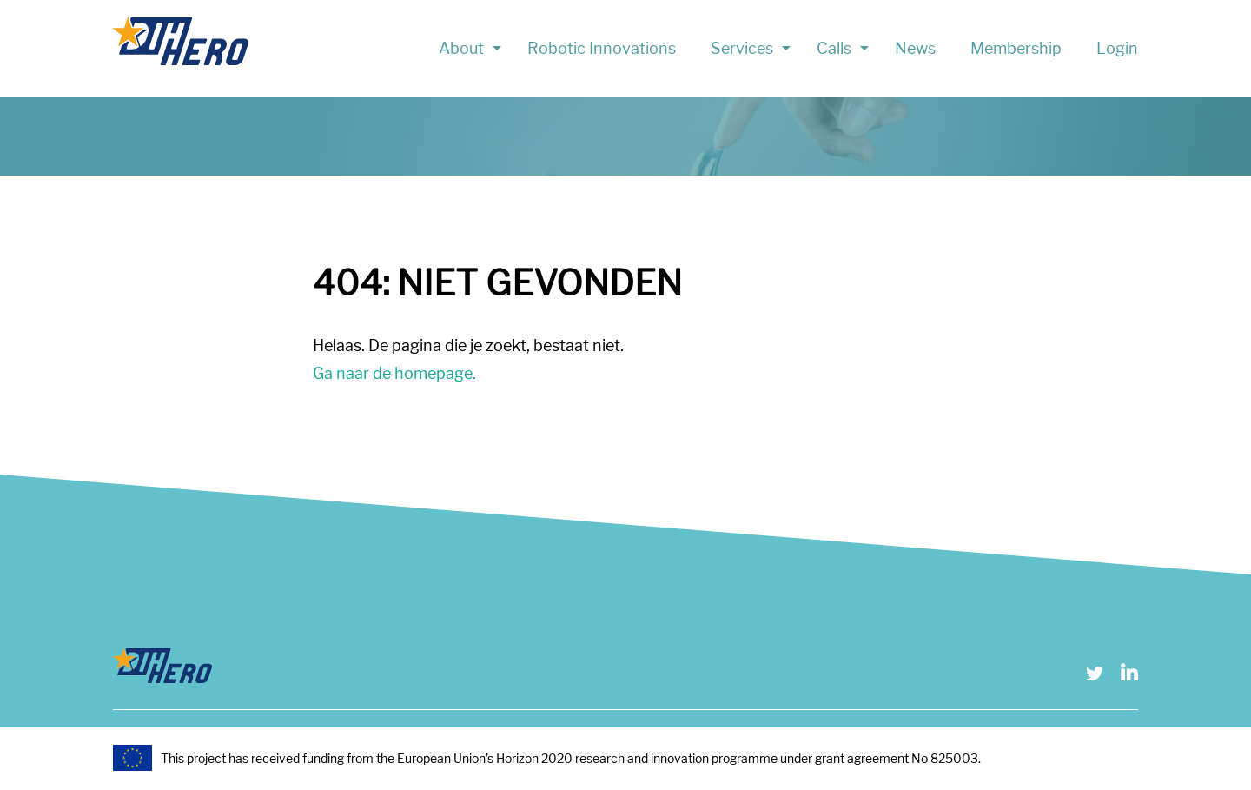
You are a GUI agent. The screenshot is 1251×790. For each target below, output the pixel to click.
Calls (834, 48)
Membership (1016, 48)
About (461, 48)
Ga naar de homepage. (394, 373)
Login (1117, 48)
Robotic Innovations (601, 48)
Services (742, 48)
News (915, 48)
